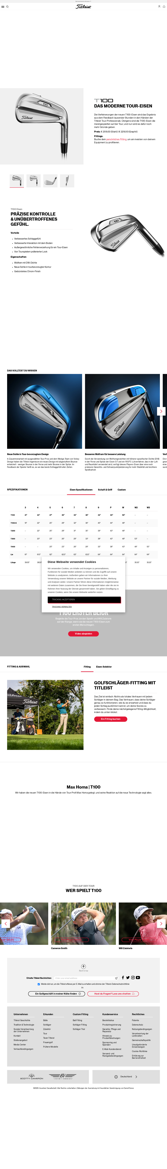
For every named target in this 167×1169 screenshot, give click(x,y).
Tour (45, 1034)
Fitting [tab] (87, 667)
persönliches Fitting (116, 140)
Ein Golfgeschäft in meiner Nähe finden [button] (58, 994)
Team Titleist (48, 1038)
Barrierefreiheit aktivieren (83, 1)
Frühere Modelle (50, 1047)
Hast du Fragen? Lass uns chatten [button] (114, 994)
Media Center (20, 1045)
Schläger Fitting (80, 1025)
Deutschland (126, 1077)
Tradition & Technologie (24, 1025)
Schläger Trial (79, 1029)
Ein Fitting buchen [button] (110, 719)
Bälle (45, 1020)
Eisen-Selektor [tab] (104, 667)
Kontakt (17, 1036)
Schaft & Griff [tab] (105, 490)
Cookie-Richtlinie (139, 1051)
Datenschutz (137, 1025)
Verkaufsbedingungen (23, 1049)
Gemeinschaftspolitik (141, 1040)
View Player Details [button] (71, 940)
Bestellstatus (108, 1020)
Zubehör (47, 1029)
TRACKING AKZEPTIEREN (63, 599)
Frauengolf (48, 1042)
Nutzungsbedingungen (142, 1029)
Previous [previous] (5, 923)
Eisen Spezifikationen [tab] (81, 490)
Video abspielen (83, 634)
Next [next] (161, 411)
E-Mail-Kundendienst (111, 1049)
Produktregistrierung (111, 1025)
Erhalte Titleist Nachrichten (39, 978)
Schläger (47, 1025)
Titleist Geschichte (22, 1020)
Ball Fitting (77, 1020)
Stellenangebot (20, 1040)
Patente (135, 1020)
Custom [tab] (122, 490)
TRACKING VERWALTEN (62, 607)
